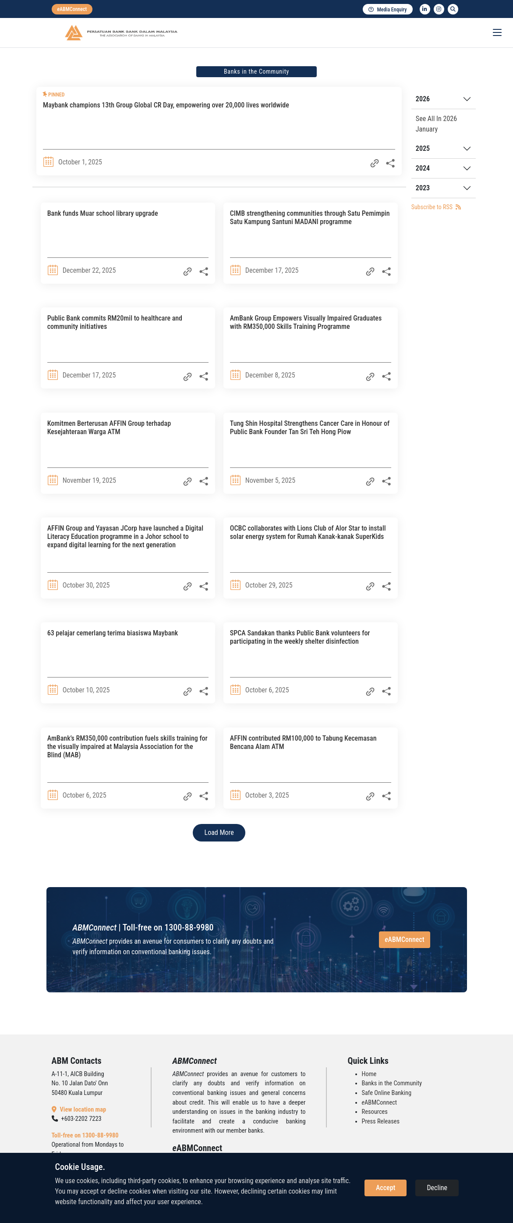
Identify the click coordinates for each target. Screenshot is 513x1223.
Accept (385, 1188)
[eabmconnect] (72, 9)
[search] (453, 9)
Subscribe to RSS (436, 206)
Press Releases (381, 1121)
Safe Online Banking (387, 1093)
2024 (423, 168)
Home (369, 1074)
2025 (423, 148)
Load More (219, 832)
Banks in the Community (392, 1083)
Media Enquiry (387, 10)
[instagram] (439, 9)
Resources (375, 1112)
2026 (423, 99)
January (427, 129)
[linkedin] (425, 9)
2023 (423, 188)
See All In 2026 (436, 118)
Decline (437, 1188)
